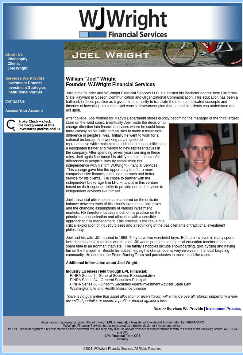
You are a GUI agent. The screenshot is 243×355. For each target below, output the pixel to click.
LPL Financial (117, 322)
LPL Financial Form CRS (123, 336)
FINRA (191, 322)
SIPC (200, 322)
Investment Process (223, 309)
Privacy (122, 339)
